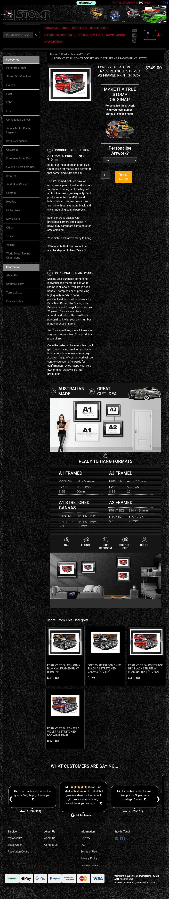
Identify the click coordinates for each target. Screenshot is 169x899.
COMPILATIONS (115, 34)
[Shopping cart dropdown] (153, 35)
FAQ (83, 844)
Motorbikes (13, 210)
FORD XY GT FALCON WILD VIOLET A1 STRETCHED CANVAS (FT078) (63, 731)
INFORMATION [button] (53, 41)
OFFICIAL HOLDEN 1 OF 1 (59, 34)
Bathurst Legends (17, 141)
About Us (11, 275)
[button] (160, 35)
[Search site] (36, 35)
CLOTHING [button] (78, 28)
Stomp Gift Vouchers (18, 76)
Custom (11, 193)
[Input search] (18, 35)
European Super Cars (19, 158)
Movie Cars (13, 219)
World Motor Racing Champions (18, 255)
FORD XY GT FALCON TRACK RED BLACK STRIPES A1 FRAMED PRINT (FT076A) (145, 668)
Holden (10, 85)
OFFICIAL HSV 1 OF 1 (90, 34)
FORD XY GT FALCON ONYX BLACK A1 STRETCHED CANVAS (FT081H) (104, 668)
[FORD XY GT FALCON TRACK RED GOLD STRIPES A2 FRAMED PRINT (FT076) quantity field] (105, 174)
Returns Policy (15, 284)
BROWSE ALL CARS (55, 28)
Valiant (10, 245)
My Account (15, 838)
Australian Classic (17, 184)
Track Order (15, 844)
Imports (11, 175)
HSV (9, 102)
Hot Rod (11, 201)
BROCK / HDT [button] (98, 28)
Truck (9, 236)
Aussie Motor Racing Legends (18, 130)
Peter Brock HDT (16, 67)
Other (9, 227)
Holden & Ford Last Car (20, 167)
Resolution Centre (18, 851)
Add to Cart (123, 177)
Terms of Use (14, 292)
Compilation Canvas (18, 119)
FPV (8, 111)
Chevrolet (12, 149)
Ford (9, 93)
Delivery (85, 838)
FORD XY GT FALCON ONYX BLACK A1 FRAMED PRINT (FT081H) (63, 668)
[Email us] (134, 31)
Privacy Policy (14, 301)
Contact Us (51, 844)
